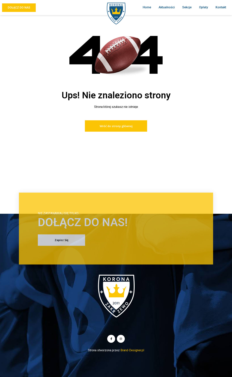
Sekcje (187, 7)
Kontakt (221, 7)
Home (147, 7)
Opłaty (203, 7)
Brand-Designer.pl (132, 350)
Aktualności (167, 7)
